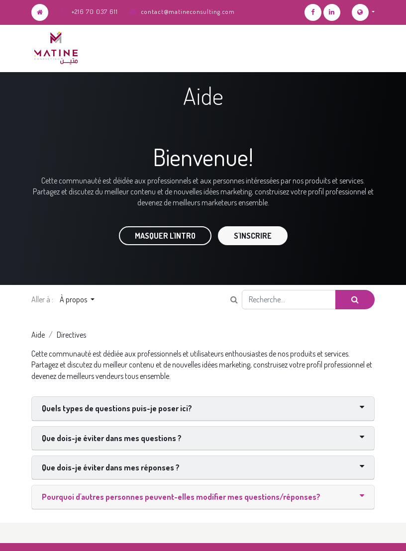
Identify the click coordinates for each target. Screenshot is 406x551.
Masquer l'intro (165, 236)
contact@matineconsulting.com (188, 11)
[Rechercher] (355, 299)
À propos (74, 299)
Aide (38, 335)
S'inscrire (253, 236)
